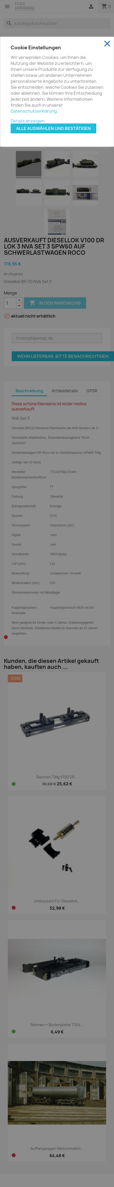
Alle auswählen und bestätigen (53, 128)
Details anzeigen (28, 121)
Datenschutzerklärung (34, 111)
